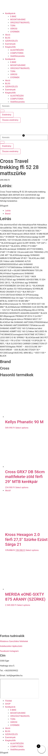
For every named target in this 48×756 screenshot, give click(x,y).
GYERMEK (15, 31)
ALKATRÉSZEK (17, 50)
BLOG (7, 38)
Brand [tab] (7, 213)
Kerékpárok (10, 13)
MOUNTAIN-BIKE (18, 19)
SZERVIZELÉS (11, 41)
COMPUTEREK (17, 53)
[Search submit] (2, 111)
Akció (7, 35)
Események (10, 44)
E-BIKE (13, 16)
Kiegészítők (10, 47)
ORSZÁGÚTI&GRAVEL (20, 22)
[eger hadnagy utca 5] (19, 688)
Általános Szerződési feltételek (14, 641)
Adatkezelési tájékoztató (11, 646)
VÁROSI (13, 28)
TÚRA (12, 25)
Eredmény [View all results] (6, 114)
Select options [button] (21, 428)
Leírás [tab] (8, 210)
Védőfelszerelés (17, 56)
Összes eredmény (10, 120)
